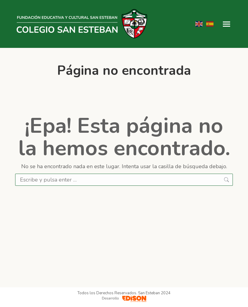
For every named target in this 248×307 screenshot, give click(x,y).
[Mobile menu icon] (226, 24)
